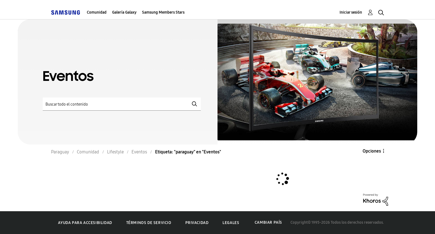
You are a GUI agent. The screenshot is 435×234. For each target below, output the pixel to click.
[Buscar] (122, 104)
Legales (230, 222)
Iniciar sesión (351, 12)
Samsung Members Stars (163, 12)
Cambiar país (268, 222)
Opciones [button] (372, 151)
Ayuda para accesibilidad (85, 222)
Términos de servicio (148, 222)
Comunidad (97, 12)
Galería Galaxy (124, 12)
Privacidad (196, 222)
